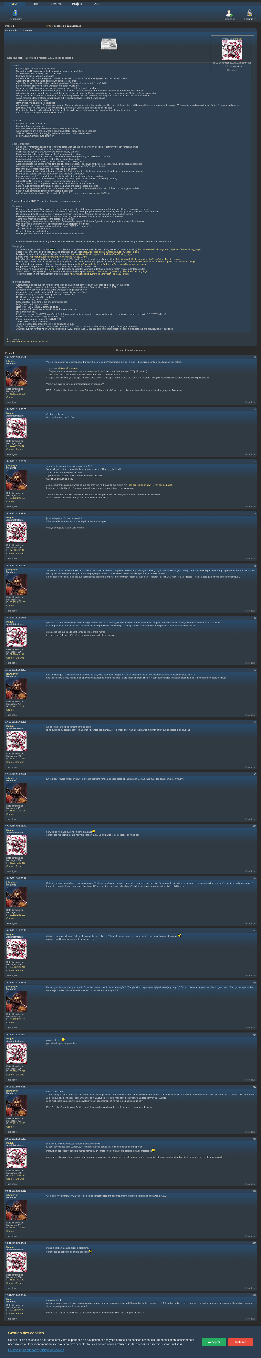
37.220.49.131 (17, 446)
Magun (238, 39)
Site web (19, 449)
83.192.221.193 (17, 393)
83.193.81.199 (17, 1279)
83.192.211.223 (17, 1227)
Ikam (8, 1299)
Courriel (10, 397)
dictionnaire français (68, 368)
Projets (77, 3)
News (14, 3)
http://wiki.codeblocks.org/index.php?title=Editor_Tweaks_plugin (148, 259)
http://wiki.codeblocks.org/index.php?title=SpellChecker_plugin (117, 271)
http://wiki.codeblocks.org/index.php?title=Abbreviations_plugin (169, 249)
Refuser (240, 1342)
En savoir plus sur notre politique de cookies (36, 1350)
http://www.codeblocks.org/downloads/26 (27, 341)
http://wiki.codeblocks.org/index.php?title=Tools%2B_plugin (99, 274)
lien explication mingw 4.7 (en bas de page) (150, 485)
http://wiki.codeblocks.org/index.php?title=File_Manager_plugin (164, 261)
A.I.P (97, 3)
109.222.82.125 (17, 1175)
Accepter (214, 1342)
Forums (56, 3)
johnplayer (12, 361)
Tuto (35, 3)
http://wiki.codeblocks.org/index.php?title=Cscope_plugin (110, 252)
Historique (232, 70)
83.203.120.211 (17, 758)
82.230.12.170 (17, 1310)
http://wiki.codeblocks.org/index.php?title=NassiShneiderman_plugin (112, 264)
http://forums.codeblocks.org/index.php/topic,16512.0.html (58, 256)
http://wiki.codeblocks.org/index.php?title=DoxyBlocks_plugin (101, 254)
